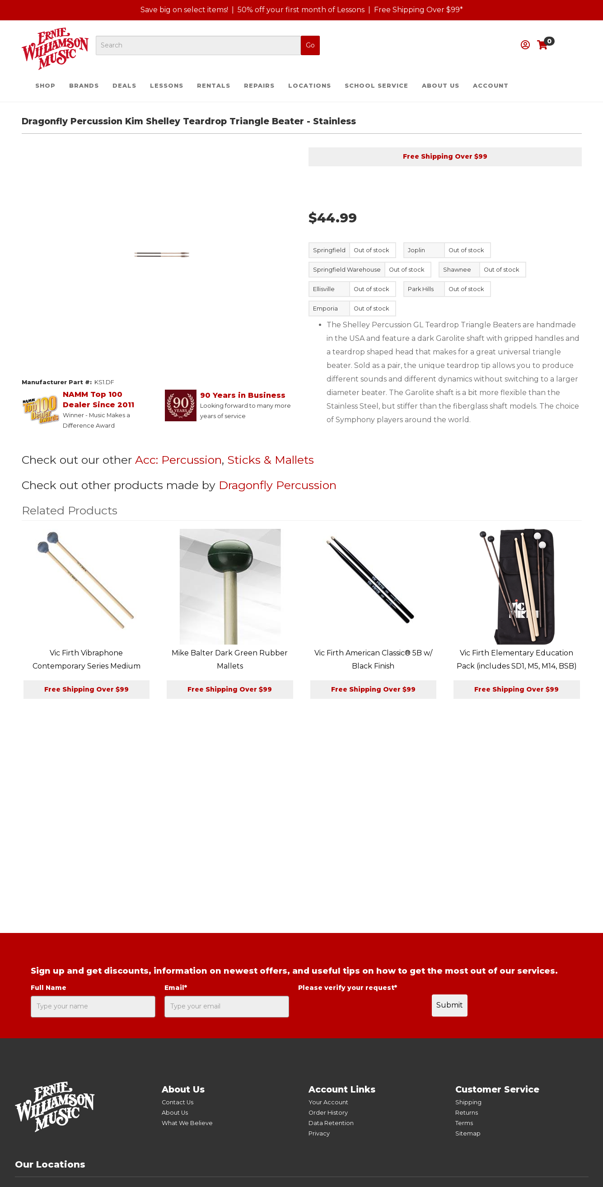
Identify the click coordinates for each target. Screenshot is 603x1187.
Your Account (328, 1102)
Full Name (48, 988)
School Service (376, 85)
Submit (449, 1005)
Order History (328, 1112)
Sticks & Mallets (270, 459)
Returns (466, 1112)
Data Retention (331, 1123)
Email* (175, 988)
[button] (525, 45)
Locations (309, 85)
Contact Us (177, 1102)
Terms (464, 1123)
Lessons (166, 85)
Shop (45, 85)
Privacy (319, 1133)
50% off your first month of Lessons (301, 9)
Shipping (468, 1102)
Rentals (213, 85)
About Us (440, 85)
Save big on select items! (184, 9)
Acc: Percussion (178, 459)
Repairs (259, 85)
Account (491, 85)
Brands (84, 85)
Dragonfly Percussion (278, 485)
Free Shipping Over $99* (418, 9)
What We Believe (187, 1123)
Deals (124, 85)
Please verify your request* (347, 988)
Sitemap (468, 1133)
